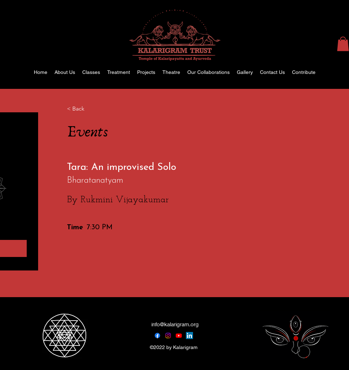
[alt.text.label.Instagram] (338, 72)
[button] (343, 44)
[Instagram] (168, 335)
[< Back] (86, 109)
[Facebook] (157, 335)
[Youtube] (178, 335)
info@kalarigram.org (175, 324)
